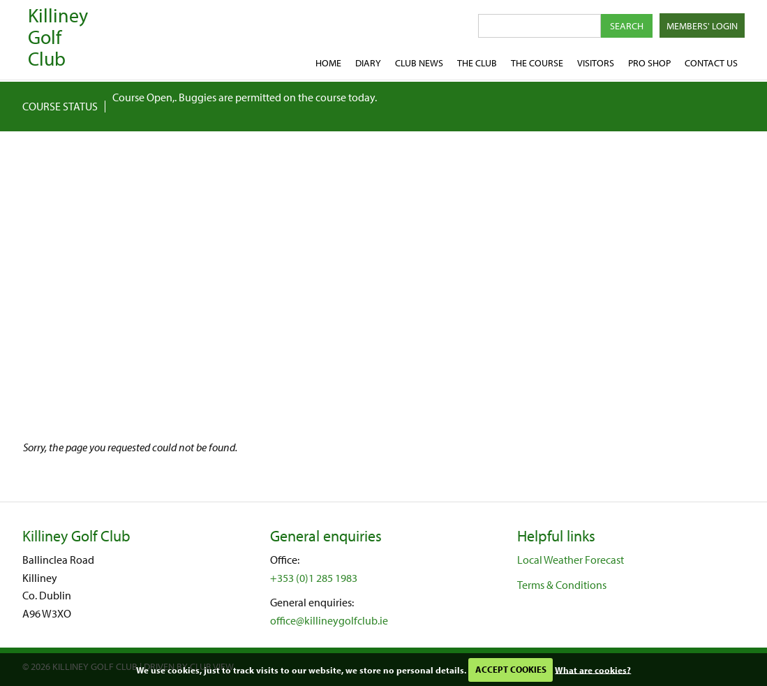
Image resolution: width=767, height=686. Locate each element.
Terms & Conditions (561, 585)
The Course (537, 63)
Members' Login (702, 26)
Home (328, 63)
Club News (419, 63)
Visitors (595, 63)
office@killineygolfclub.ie (329, 620)
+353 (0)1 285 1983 (313, 578)
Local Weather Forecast (570, 560)
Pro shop (649, 63)
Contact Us (711, 63)
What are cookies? (593, 669)
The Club (477, 63)
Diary (368, 63)
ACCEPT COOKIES (510, 669)
